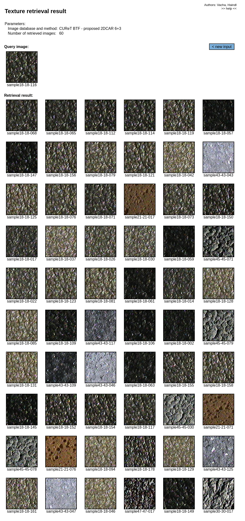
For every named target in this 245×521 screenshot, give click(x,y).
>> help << (229, 8)
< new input (222, 47)
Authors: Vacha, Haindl (220, 5)
